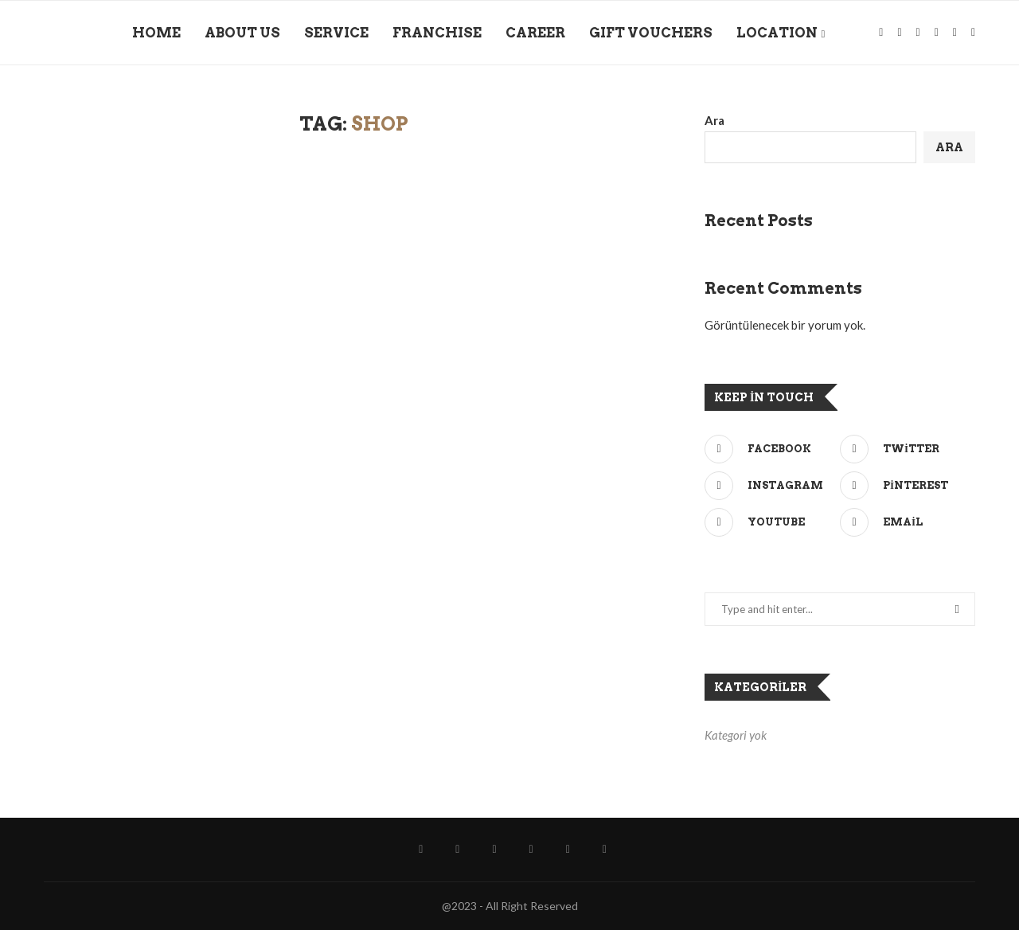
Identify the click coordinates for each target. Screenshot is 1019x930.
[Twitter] (903, 449)
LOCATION (777, 33)
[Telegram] (952, 32)
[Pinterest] (903, 485)
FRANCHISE (437, 33)
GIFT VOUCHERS (651, 33)
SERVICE (336, 33)
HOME (156, 33)
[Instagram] (896, 32)
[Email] (903, 522)
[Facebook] (878, 32)
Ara (714, 120)
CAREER (535, 33)
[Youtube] (768, 522)
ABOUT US (242, 33)
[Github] (933, 32)
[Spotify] (915, 32)
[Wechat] (970, 32)
